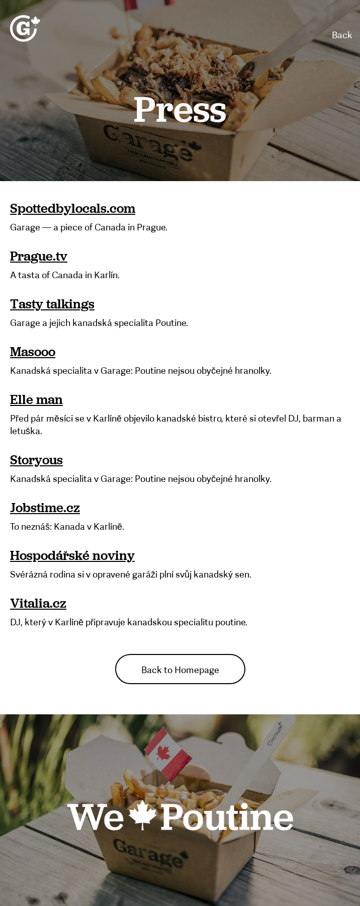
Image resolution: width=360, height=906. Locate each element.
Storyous (36, 460)
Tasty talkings (52, 304)
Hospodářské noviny (72, 555)
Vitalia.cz (38, 603)
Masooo (32, 352)
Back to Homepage (180, 670)
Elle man (36, 399)
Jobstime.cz (45, 508)
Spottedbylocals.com (72, 208)
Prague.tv (38, 256)
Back (342, 35)
